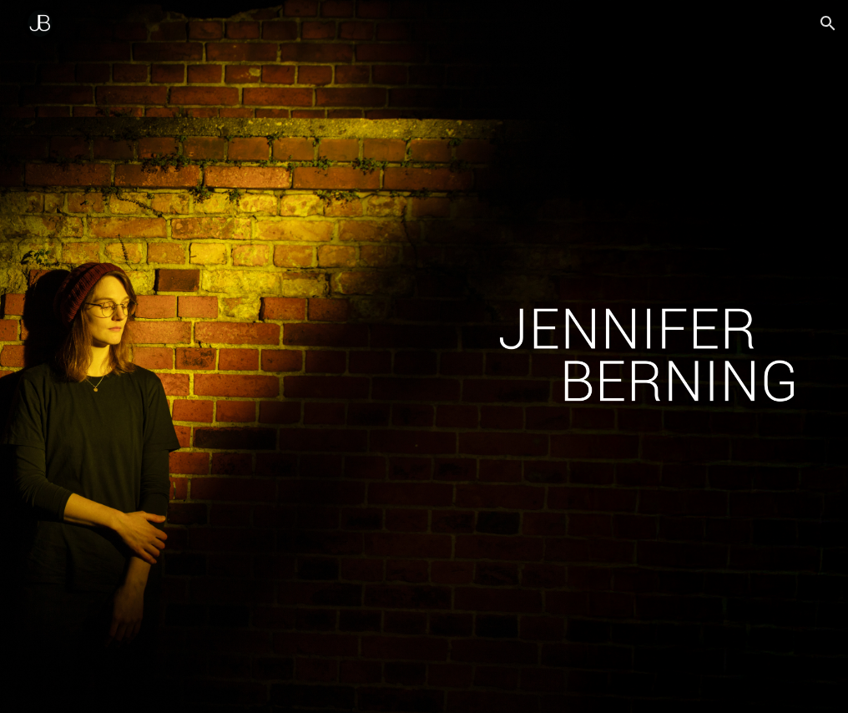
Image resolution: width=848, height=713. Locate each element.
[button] (828, 23)
